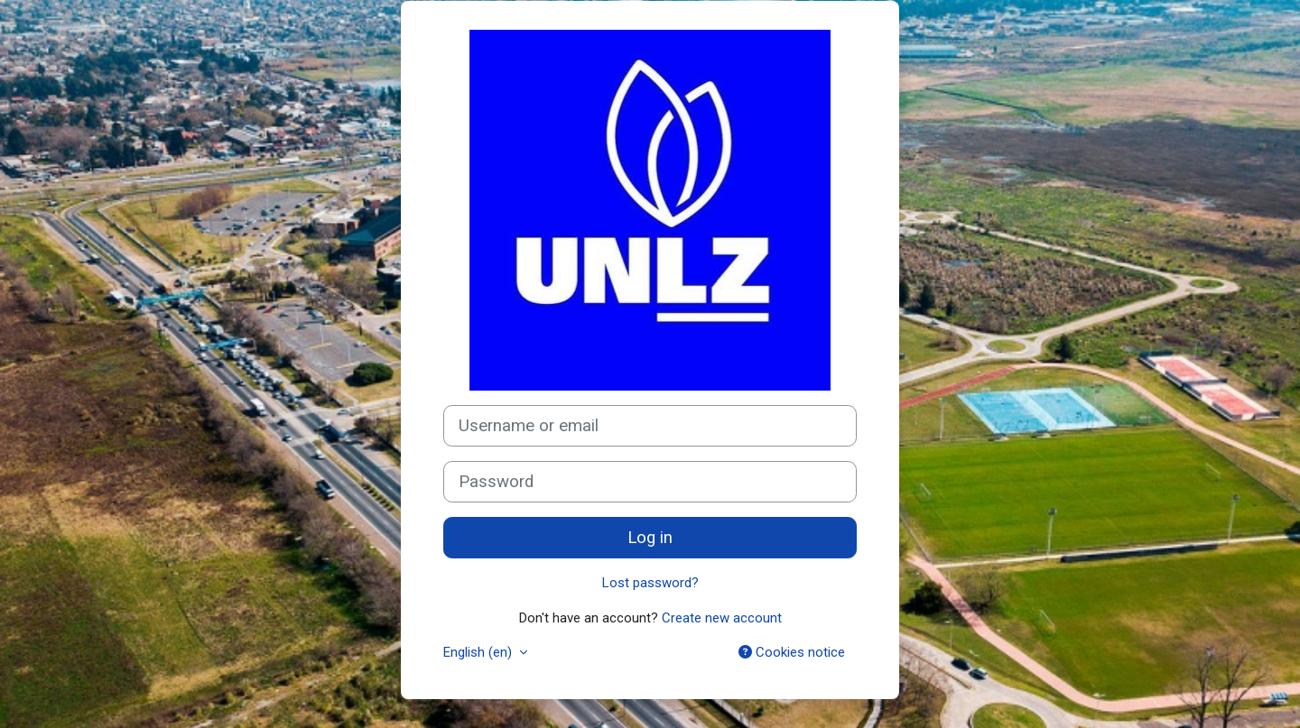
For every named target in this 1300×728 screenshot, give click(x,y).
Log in (650, 538)
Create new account (722, 618)
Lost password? (650, 583)
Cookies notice (791, 652)
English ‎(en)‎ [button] (479, 652)
